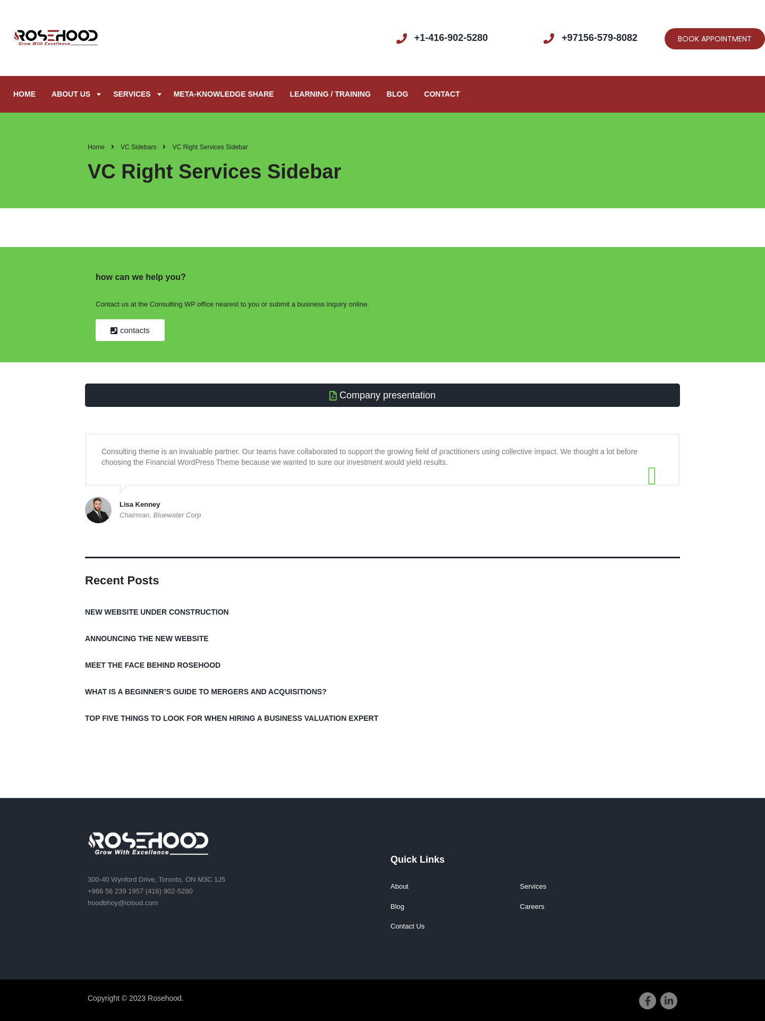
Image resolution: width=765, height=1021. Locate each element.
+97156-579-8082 (600, 37)
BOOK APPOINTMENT (715, 38)
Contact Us (407, 926)
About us (71, 94)
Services (132, 94)
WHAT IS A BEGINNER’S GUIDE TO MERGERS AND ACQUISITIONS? (206, 691)
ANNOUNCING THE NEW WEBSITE (147, 638)
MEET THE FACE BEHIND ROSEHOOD (152, 665)
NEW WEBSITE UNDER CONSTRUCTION (157, 612)
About (399, 886)
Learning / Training (330, 94)
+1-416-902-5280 (451, 37)
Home (24, 94)
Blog (397, 94)
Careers (532, 907)
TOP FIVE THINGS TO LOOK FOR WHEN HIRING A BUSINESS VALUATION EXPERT (231, 718)
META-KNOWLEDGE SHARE (224, 94)
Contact (442, 94)
